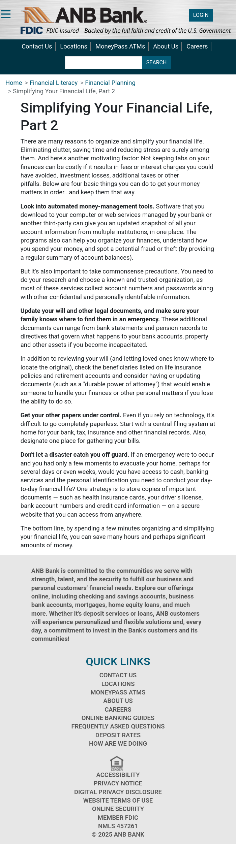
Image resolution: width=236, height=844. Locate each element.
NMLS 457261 (118, 826)
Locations (73, 46)
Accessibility (118, 774)
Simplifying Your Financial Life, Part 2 (64, 91)
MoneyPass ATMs (120, 46)
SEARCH (156, 62)
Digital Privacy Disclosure (118, 792)
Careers (197, 46)
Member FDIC (118, 817)
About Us (165, 46)
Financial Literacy (54, 82)
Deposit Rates (118, 735)
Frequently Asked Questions (118, 726)
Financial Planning (110, 82)
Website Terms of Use (118, 800)
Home (13, 82)
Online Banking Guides (118, 717)
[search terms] (103, 62)
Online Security (118, 808)
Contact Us (37, 46)
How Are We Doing (118, 743)
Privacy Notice (118, 783)
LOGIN (201, 15)
